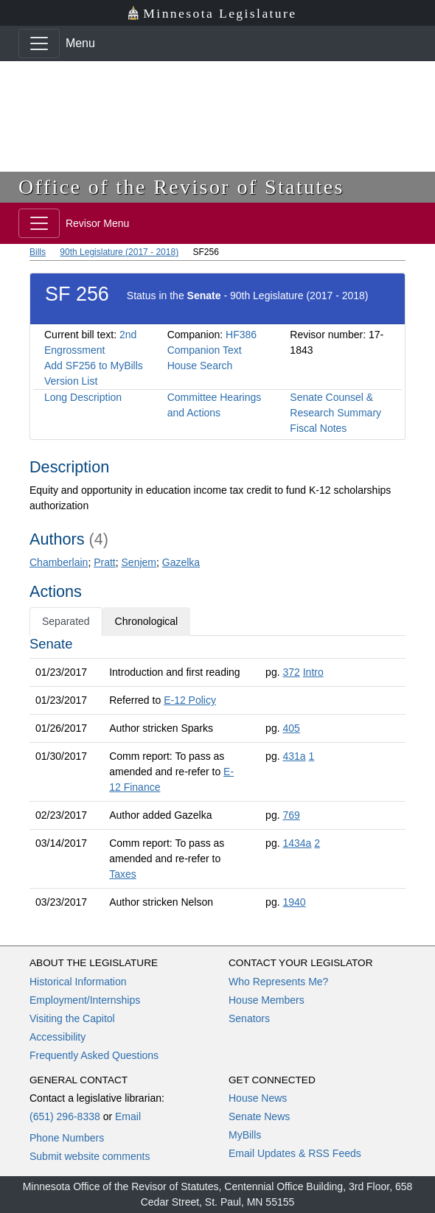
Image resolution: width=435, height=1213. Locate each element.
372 (290, 672)
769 (290, 815)
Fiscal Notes (318, 428)
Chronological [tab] (146, 621)
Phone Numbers (66, 1138)
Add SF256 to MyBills (93, 365)
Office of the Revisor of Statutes (181, 186)
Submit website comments (89, 1156)
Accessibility (57, 1037)
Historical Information (78, 981)
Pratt (105, 562)
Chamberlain (58, 562)
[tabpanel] (217, 776)
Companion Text (204, 350)
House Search (200, 365)
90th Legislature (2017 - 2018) (119, 252)
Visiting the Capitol (72, 1018)
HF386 (241, 334)
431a (293, 756)
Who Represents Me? (278, 981)
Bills (37, 252)
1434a (296, 843)
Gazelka (181, 562)
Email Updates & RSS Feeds (295, 1153)
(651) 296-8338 (64, 1116)
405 (290, 728)
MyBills (245, 1135)
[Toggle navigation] (39, 43)
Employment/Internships (84, 1000)
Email (128, 1116)
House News (258, 1098)
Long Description (83, 397)
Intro (313, 672)
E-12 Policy (190, 700)
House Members (266, 1000)
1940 (293, 902)
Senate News (259, 1116)
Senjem (139, 562)
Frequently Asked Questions (94, 1055)
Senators (249, 1018)
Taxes (122, 874)
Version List (70, 381)
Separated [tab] (66, 621)
